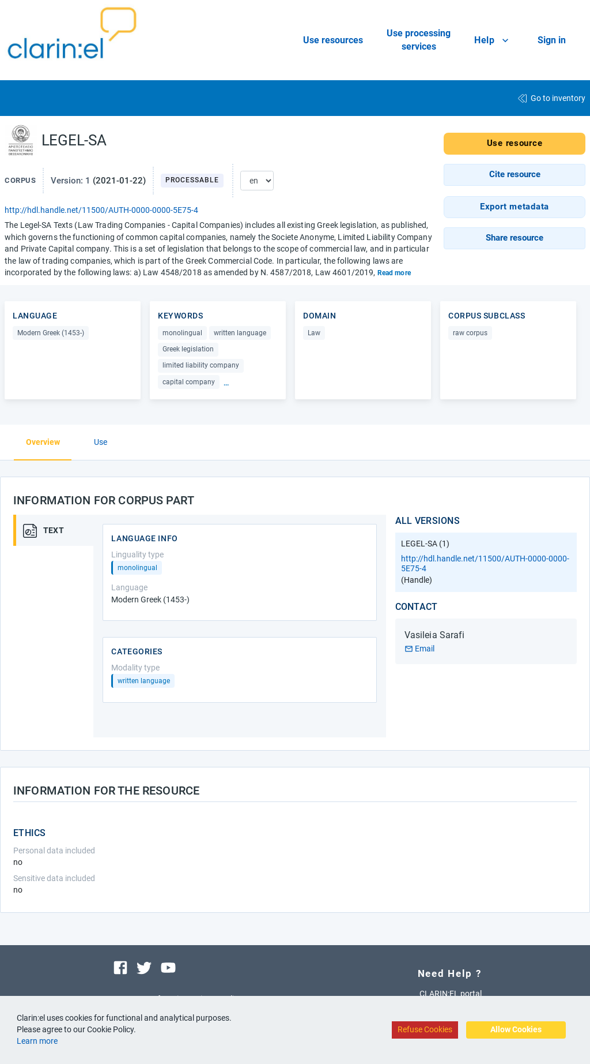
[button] (514, 175)
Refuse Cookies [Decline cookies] (425, 1029)
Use (100, 442)
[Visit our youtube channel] (168, 967)
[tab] (59, 530)
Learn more (37, 1041)
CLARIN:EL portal (450, 993)
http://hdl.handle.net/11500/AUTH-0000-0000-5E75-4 (101, 210)
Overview (43, 442)
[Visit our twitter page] (144, 967)
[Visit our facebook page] (120, 967)
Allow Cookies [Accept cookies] (516, 1029)
